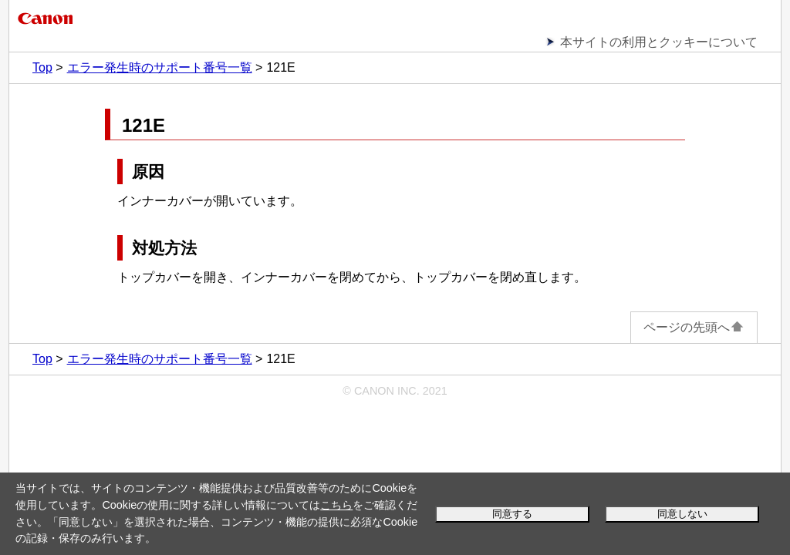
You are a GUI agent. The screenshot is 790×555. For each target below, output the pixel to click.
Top (42, 67)
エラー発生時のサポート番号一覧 (159, 67)
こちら (336, 505)
